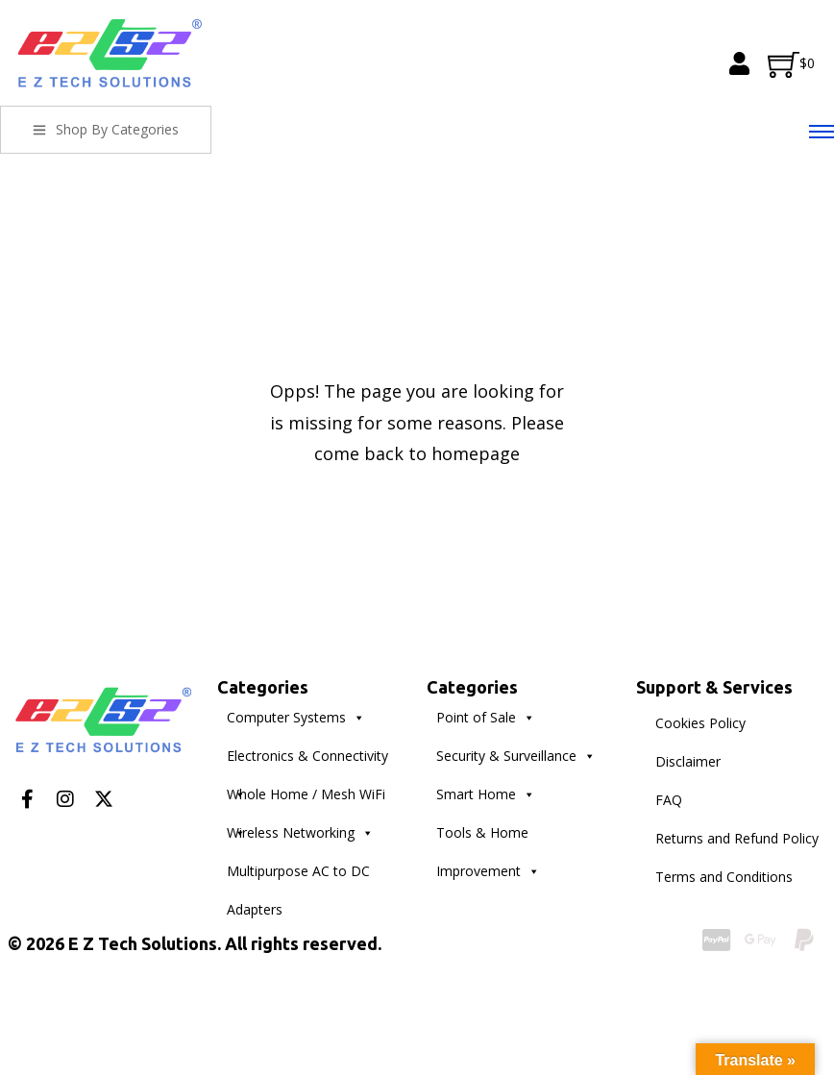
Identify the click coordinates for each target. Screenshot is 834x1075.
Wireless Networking (300, 833)
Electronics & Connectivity (307, 760)
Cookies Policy (700, 723)
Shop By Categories (106, 129)
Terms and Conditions (724, 876)
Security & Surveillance (516, 756)
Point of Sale (485, 717)
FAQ (668, 800)
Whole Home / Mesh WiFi (306, 799)
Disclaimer (688, 761)
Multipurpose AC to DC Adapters (298, 876)
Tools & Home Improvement (488, 837)
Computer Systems (296, 717)
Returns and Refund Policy (737, 838)
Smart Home (485, 794)
